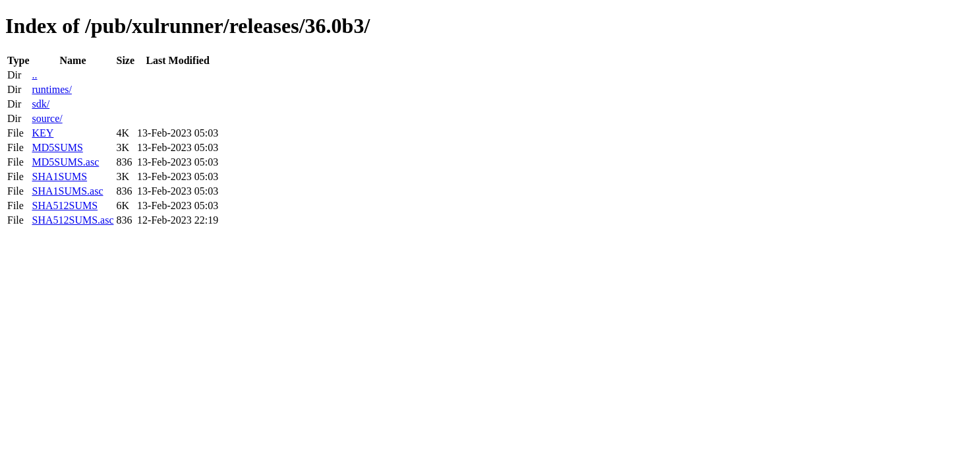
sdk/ (40, 104)
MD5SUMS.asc (65, 162)
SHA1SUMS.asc (67, 191)
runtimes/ (51, 89)
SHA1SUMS (59, 176)
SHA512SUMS (65, 205)
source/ (47, 118)
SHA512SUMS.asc (72, 220)
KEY (42, 133)
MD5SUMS (57, 147)
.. (34, 74)
